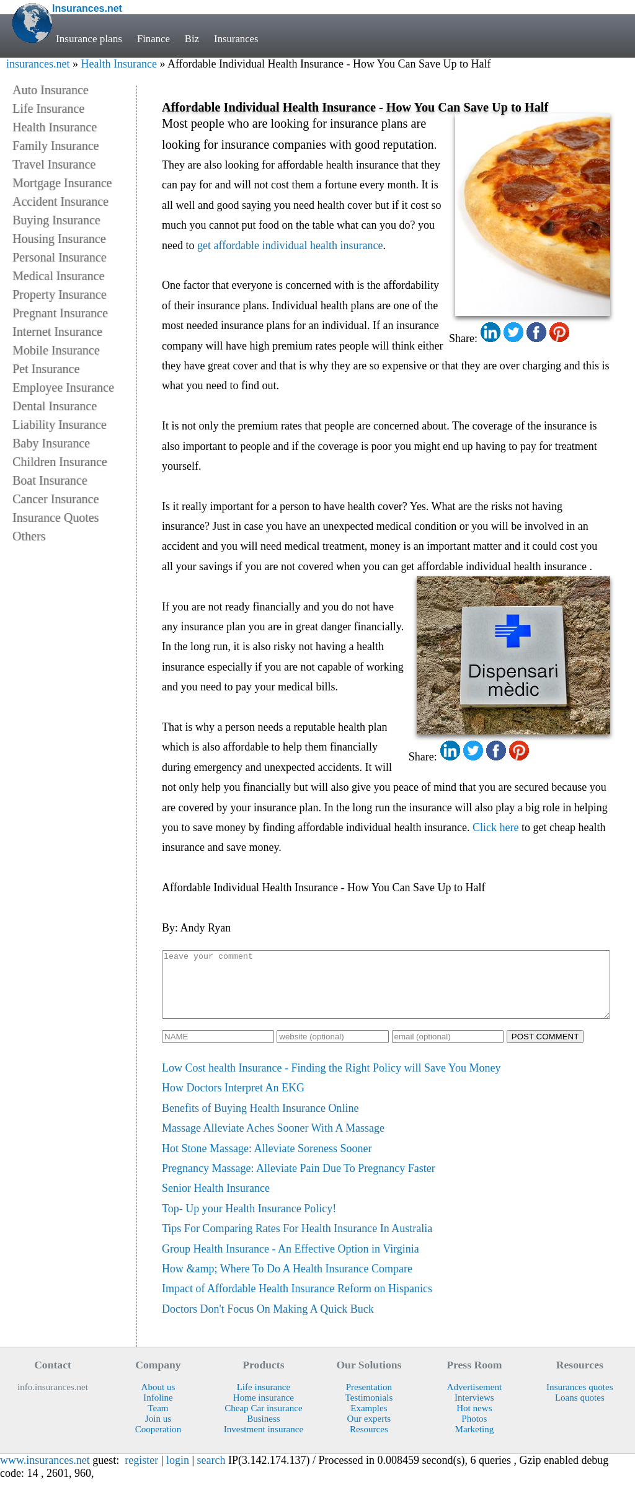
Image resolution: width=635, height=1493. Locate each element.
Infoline (158, 1411)
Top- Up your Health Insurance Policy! (249, 1221)
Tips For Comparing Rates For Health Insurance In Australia (297, 1241)
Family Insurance (55, 145)
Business (263, 1432)
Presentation (369, 1400)
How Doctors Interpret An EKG (233, 1100)
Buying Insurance (56, 220)
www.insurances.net (45, 1473)
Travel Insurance (53, 164)
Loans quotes (580, 1411)
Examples (368, 1421)
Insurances (237, 39)
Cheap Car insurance (263, 1421)
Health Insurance (118, 64)
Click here (495, 827)
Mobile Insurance (56, 350)
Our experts (369, 1432)
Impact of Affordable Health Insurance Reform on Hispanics (297, 1301)
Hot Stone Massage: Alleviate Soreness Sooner (266, 1161)
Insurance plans (89, 39)
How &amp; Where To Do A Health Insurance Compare (287, 1281)
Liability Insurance (59, 424)
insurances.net (37, 64)
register (141, 1473)
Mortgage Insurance (62, 183)
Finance (154, 39)
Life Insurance (48, 108)
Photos (474, 1432)
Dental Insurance (54, 406)
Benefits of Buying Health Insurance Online (260, 1121)
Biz (192, 39)
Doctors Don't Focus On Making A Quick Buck (268, 1322)
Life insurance (264, 1400)
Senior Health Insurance (216, 1201)
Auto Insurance (50, 90)
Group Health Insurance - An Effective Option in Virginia (290, 1262)
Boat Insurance (49, 480)
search (211, 1473)
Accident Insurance (60, 201)
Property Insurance (59, 294)
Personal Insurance (59, 257)
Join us (158, 1432)
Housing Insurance (59, 238)
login (177, 1473)
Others (28, 536)
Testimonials (369, 1411)
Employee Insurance (63, 387)
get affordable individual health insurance (290, 245)
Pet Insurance (45, 369)
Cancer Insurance (55, 499)
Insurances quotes (579, 1400)
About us (158, 1400)
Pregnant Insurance (60, 313)
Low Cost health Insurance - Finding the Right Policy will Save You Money (331, 1081)
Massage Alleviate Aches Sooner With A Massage (273, 1141)
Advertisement (474, 1400)
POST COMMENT (545, 1049)
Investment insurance (263, 1442)
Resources (369, 1442)
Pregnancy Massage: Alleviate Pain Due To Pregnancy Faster (298, 1181)
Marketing (474, 1442)
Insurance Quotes (55, 517)
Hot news (474, 1421)
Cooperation (158, 1442)
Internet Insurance (57, 331)
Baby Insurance (51, 443)
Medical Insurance (58, 276)
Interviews (474, 1411)
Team (158, 1421)
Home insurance (263, 1411)
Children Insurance (59, 462)
